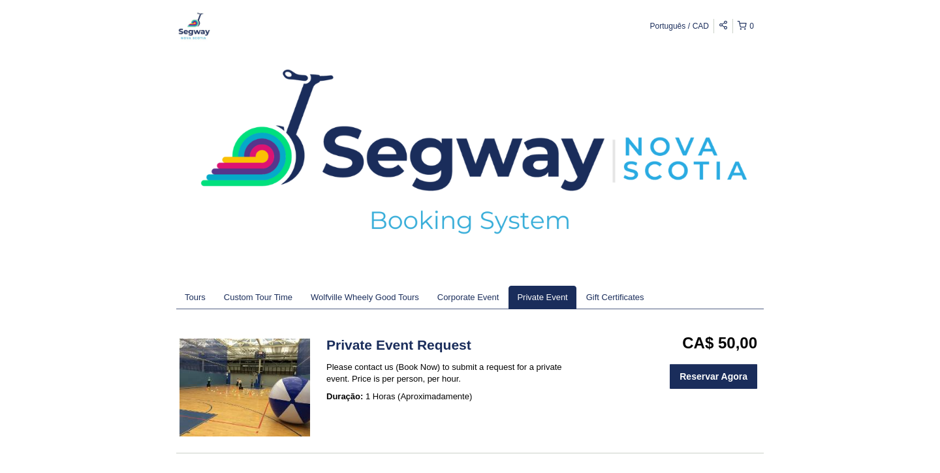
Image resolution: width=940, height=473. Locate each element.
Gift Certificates (615, 297)
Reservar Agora (713, 376)
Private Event (542, 297)
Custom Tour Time (258, 297)
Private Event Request (398, 344)
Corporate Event (468, 297)
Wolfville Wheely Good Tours (365, 297)
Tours (195, 297)
